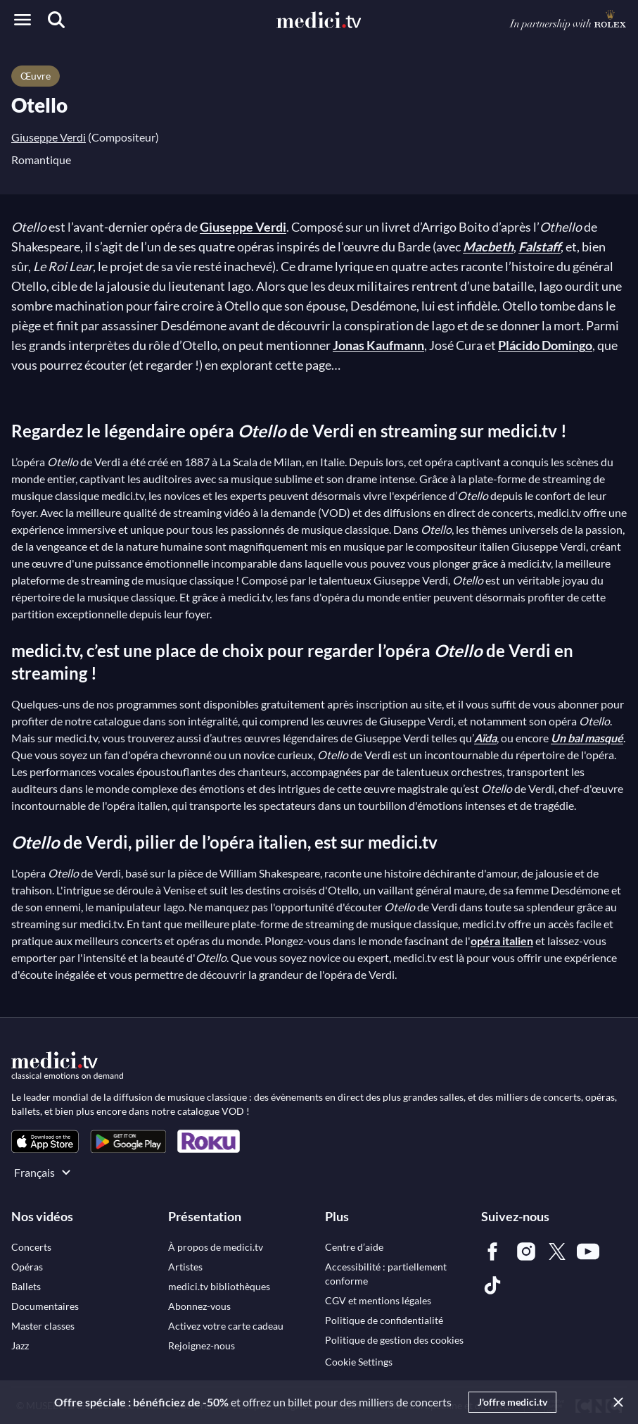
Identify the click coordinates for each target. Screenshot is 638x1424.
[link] (45, 1141)
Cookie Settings (359, 1362)
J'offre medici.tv (512, 1402)
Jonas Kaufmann (378, 345)
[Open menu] (22, 19)
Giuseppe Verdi (48, 137)
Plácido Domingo (545, 345)
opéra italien (502, 940)
